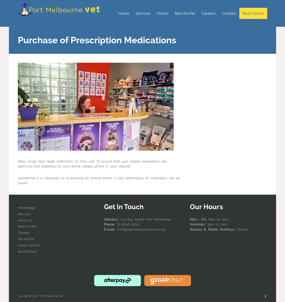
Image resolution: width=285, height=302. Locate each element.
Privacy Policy (72, 296)
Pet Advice (26, 239)
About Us (25, 220)
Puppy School (28, 245)
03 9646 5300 (128, 224)
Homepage (26, 208)
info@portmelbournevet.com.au (141, 229)
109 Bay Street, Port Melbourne (145, 219)
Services (24, 214)
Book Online (27, 252)
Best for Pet (27, 227)
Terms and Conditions (94, 296)
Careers (24, 233)
